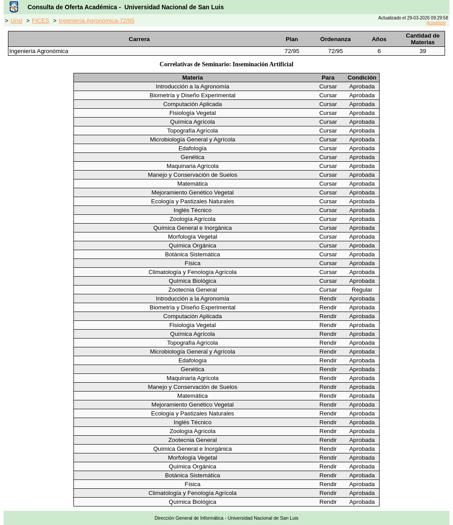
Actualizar (436, 22)
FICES (40, 20)
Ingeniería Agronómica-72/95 (96, 20)
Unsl (17, 20)
